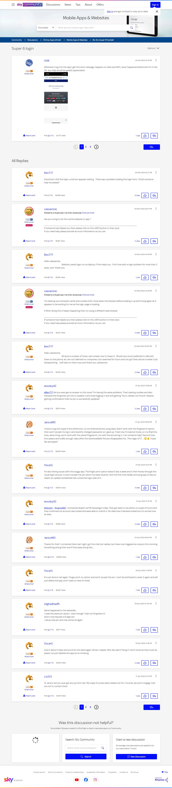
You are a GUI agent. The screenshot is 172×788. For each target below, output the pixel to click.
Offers (100, 4)
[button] (156, 60)
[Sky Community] (29, 5)
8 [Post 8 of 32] (48, 488)
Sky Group (134, 772)
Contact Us (124, 772)
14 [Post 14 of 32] (49, 696)
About (88, 4)
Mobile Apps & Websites (86, 17)
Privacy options (39, 772)
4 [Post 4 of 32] (48, 333)
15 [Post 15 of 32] (48, 135)
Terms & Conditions (55, 772)
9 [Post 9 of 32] (48, 524)
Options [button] (151, 48)
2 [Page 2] (85, 146)
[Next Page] (96, 146)
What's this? (29, 74)
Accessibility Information (96, 772)
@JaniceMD (60, 508)
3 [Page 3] (90, 146)
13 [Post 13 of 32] (48, 663)
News (68, 4)
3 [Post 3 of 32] (48, 277)
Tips (78, 4)
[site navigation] (13, 4)
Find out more (88, 213)
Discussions (53, 4)
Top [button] (166, 772)
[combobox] (91, 27)
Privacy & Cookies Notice (75, 772)
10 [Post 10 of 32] (49, 557)
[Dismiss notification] (157, 12)
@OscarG (48, 508)
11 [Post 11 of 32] (48, 590)
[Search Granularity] (46, 27)
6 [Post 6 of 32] (48, 408)
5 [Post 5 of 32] (48, 372)
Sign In (155, 4)
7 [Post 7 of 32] (48, 451)
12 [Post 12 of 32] (48, 630)
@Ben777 (48, 392)
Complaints (112, 772)
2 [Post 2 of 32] (48, 241)
